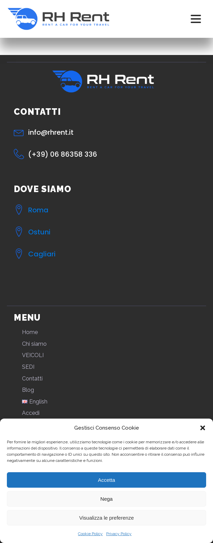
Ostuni (39, 232)
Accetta (106, 480)
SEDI (28, 367)
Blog (28, 390)
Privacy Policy (119, 533)
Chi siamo (34, 344)
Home (30, 332)
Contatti (32, 378)
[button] (202, 427)
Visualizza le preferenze (106, 518)
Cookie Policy (90, 533)
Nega (106, 499)
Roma (38, 210)
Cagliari (42, 254)
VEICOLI (33, 355)
